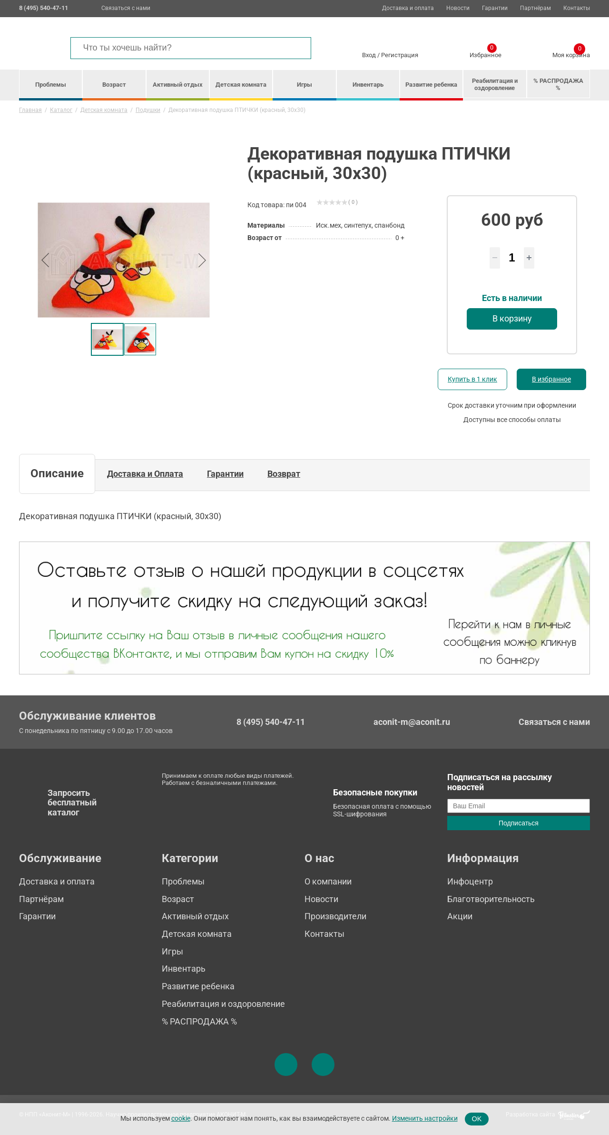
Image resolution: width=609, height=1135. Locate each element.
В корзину (512, 318)
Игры (304, 84)
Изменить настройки (425, 1119)
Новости (458, 8)
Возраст (114, 84)
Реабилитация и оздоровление (495, 84)
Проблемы (50, 84)
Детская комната (241, 84)
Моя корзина (571, 53)
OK (477, 1119)
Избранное (485, 53)
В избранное (551, 379)
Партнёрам (535, 8)
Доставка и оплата (408, 8)
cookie (180, 1119)
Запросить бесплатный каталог (72, 802)
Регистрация (399, 55)
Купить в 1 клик (472, 379)
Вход (369, 55)
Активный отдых (178, 84)
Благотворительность (491, 899)
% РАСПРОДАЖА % (558, 84)
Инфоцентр (470, 881)
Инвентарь (368, 84)
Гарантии (495, 8)
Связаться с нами (125, 8)
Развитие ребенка (431, 84)
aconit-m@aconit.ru (411, 722)
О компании (328, 881)
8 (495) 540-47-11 (270, 722)
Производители (335, 916)
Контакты (576, 8)
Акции (459, 916)
